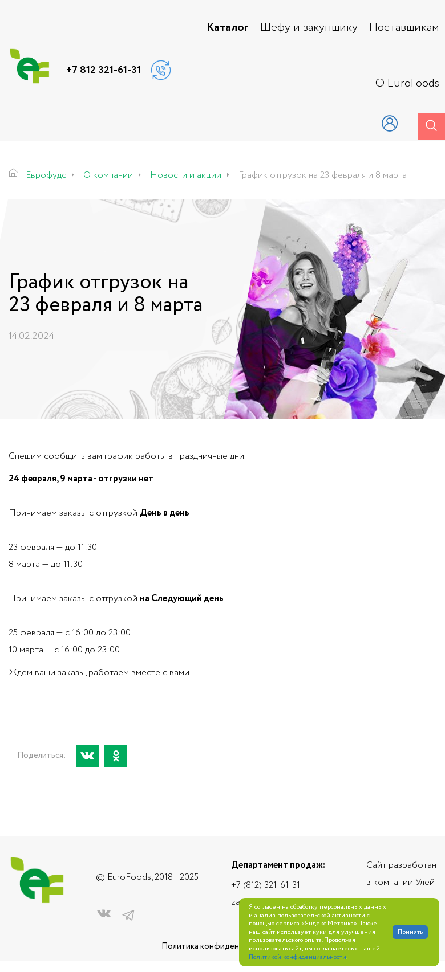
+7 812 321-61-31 (103, 70)
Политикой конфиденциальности (297, 957)
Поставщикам (404, 28)
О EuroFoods (407, 84)
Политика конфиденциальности (222, 946)
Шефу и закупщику (309, 28)
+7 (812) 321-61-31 (265, 885)
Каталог (228, 28)
